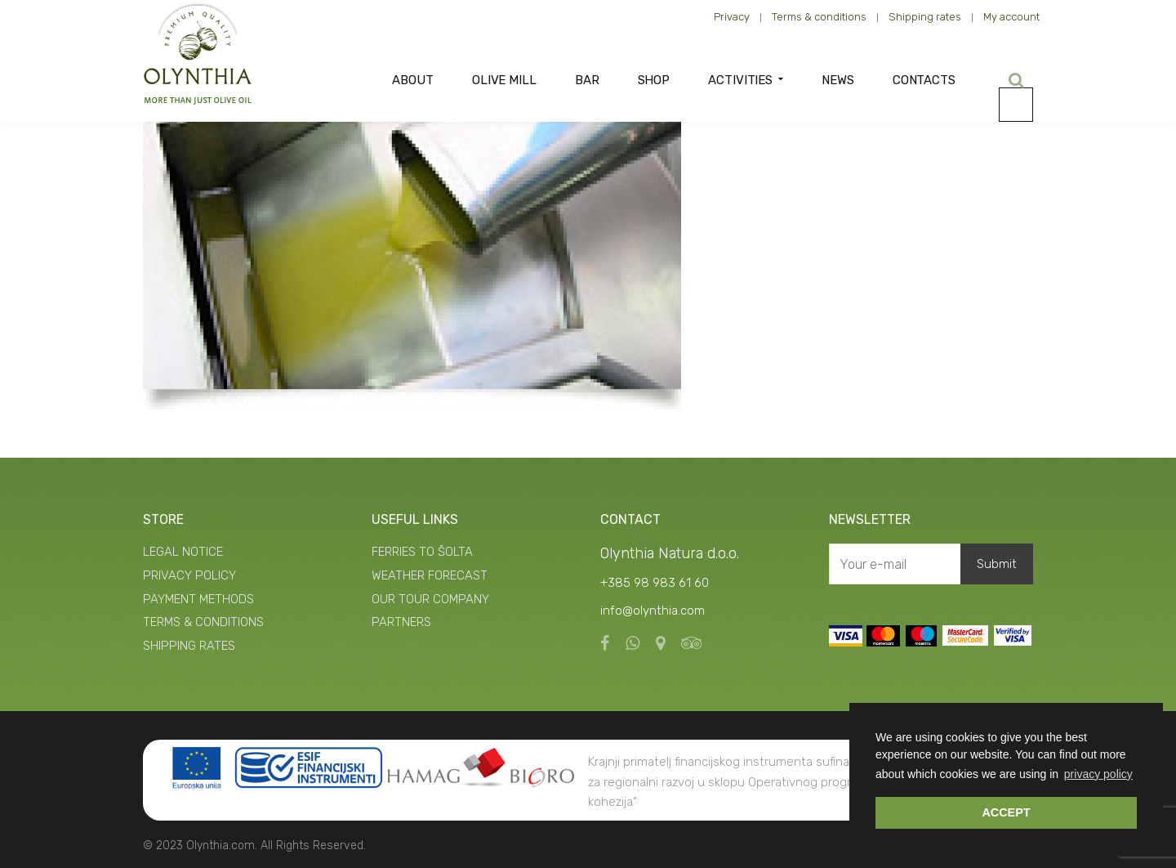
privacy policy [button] (1098, 774)
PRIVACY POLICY (189, 575)
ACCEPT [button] (1006, 812)
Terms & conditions (819, 17)
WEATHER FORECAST (430, 575)
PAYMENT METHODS (198, 599)
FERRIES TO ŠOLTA (422, 551)
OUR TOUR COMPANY (430, 599)
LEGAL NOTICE (183, 551)
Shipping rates (925, 17)
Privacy (732, 17)
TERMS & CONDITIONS (203, 622)
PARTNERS (401, 622)
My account (1011, 17)
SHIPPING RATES (189, 645)
